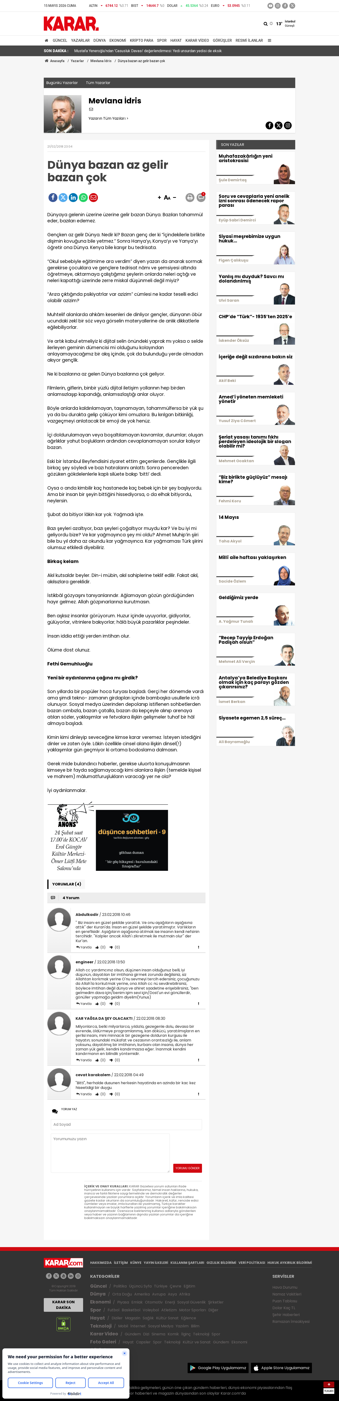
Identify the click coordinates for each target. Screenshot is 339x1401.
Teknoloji (101, 1326)
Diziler (117, 1318)
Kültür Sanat (167, 1318)
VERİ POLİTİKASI (251, 1262)
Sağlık (148, 1318)
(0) (102, 947)
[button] (159, 197)
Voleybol (151, 1310)
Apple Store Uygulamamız (285, 1368)
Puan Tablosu (284, 1301)
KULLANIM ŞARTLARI (187, 1262)
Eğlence (188, 1318)
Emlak (137, 1302)
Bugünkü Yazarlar (62, 82)
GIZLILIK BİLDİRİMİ (221, 1262)
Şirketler (216, 1302)
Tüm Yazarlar (98, 82)
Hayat (176, 40)
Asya (172, 1294)
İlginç (186, 1334)
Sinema (158, 1334)
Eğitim (189, 1286)
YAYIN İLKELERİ (156, 1262)
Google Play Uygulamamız (222, 1368)
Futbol (113, 1310)
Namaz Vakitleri (286, 1294)
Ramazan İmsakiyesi (291, 1321)
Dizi (146, 1334)
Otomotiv (154, 1302)
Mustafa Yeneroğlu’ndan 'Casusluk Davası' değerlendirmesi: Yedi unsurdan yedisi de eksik (148, 51)
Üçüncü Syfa (140, 1286)
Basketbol (131, 1310)
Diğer (213, 1310)
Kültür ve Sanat (197, 1342)
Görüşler (222, 40)
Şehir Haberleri (286, 1314)
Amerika (142, 1294)
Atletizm (169, 1310)
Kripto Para (141, 40)
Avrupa (158, 1294)
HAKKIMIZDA (101, 1262)
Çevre (175, 1286)
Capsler (143, 1342)
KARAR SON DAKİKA (63, 1304)
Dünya (99, 40)
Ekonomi (117, 40)
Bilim (195, 1326)
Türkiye (160, 1286)
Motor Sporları (192, 1310)
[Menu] (268, 40)
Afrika (184, 1294)
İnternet (138, 1326)
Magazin (132, 1318)
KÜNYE (135, 1262)
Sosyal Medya (160, 1326)
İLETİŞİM (121, 1262)
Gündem (133, 1334)
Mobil (123, 1326)
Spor (162, 40)
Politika (120, 1286)
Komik (173, 1334)
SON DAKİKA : (56, 51)
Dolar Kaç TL (283, 1308)
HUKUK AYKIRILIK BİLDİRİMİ (289, 1262)
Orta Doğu (122, 1294)
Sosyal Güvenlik (191, 1302)
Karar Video (197, 40)
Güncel (60, 40)
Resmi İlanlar (249, 40)
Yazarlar (80, 40)
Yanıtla (86, 947)
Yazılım (182, 1326)
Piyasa (123, 1302)
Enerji (170, 1302)
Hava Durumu (284, 1287)
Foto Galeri (103, 1342)
